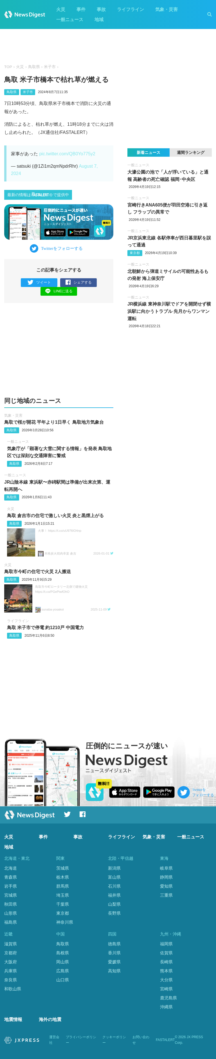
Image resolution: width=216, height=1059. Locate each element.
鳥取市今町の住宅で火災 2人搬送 (37, 571)
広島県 (62, 970)
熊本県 (166, 970)
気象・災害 (166, 9)
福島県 (10, 922)
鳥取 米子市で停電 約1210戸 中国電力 (45, 627)
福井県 (114, 895)
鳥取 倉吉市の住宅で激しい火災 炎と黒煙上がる (55, 515)
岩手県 (10, 886)
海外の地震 (50, 1019)
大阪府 (10, 961)
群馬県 (62, 886)
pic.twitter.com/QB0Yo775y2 (67, 153)
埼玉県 (62, 895)
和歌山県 (12, 988)
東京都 (135, 253)
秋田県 (10, 904)
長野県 (114, 913)
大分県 (166, 979)
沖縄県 (166, 1006)
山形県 (10, 913)
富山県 (114, 877)
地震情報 (13, 1019)
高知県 (114, 970)
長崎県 (166, 961)
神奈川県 (64, 922)
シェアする (79, 283)
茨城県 (62, 868)
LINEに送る (59, 291)
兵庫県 (10, 970)
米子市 (50, 67)
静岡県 (166, 877)
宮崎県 (166, 988)
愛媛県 (114, 961)
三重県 (166, 895)
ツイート (39, 283)
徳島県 (114, 943)
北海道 (10, 868)
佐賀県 (166, 952)
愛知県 (166, 886)
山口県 (62, 979)
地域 (99, 19)
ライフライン (130, 9)
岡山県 (62, 961)
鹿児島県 (168, 997)
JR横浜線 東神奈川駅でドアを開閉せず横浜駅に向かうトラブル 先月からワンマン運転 (169, 311)
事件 (81, 9)
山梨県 (114, 904)
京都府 (10, 952)
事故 (101, 9)
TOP (8, 67)
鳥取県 (34, 67)
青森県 (10, 877)
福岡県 (166, 943)
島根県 (62, 952)
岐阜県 (166, 868)
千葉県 (62, 904)
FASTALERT (165, 1040)
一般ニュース (69, 19)
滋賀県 (10, 943)
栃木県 (62, 877)
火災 (60, 9)
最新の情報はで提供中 (38, 194)
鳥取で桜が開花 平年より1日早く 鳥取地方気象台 (54, 422)
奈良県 (10, 979)
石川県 (114, 886)
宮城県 (10, 895)
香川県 (114, 952)
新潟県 (114, 868)
